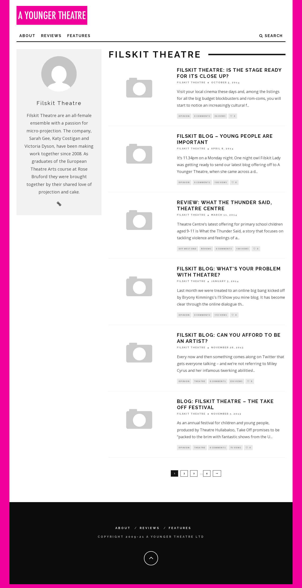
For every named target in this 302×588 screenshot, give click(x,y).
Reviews (51, 36)
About (27, 36)
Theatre (199, 383)
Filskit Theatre (191, 82)
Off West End (188, 250)
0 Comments (202, 116)
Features (79, 36)
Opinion (184, 116)
